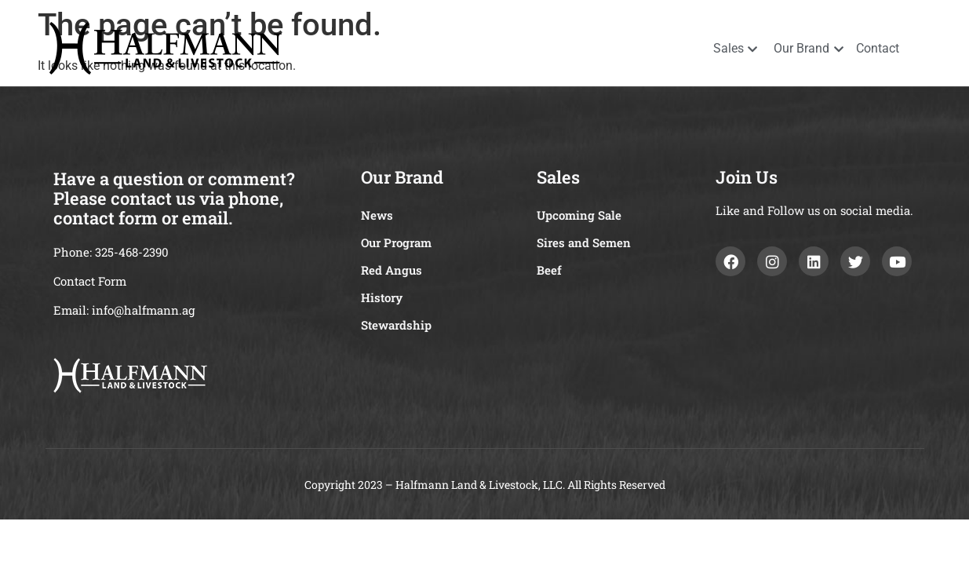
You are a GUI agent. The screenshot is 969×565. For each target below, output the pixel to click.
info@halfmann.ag (143, 310)
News (377, 215)
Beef (549, 270)
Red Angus (391, 270)
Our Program (396, 242)
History (382, 297)
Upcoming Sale (579, 215)
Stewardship (396, 325)
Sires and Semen (584, 242)
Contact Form (89, 281)
